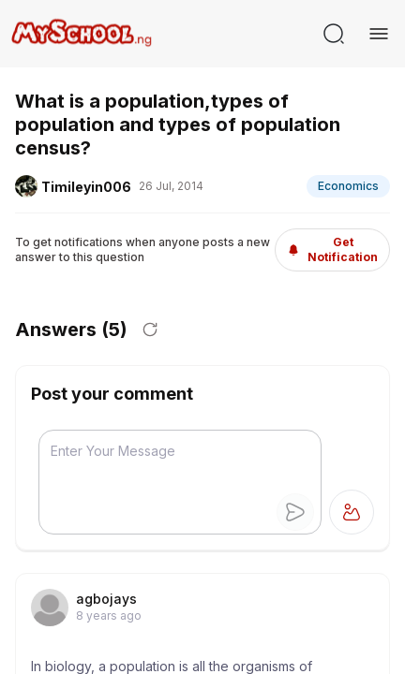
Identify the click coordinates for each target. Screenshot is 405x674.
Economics (348, 186)
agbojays (106, 599)
